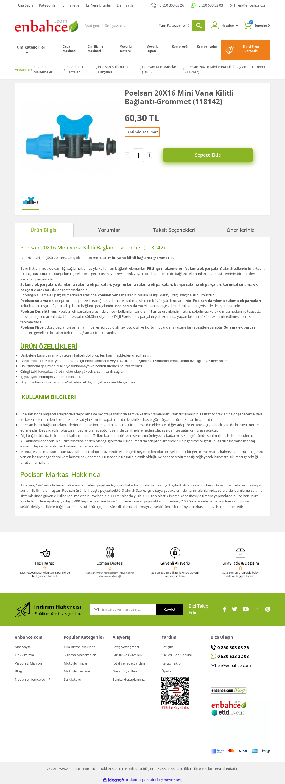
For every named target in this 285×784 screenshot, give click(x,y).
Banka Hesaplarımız (129, 679)
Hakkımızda (24, 654)
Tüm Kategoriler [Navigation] (30, 50)
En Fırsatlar (126, 5)
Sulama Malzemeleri (80, 654)
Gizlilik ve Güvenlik (127, 654)
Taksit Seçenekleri (174, 230)
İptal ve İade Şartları (129, 663)
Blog (18, 671)
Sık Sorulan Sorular (176, 654)
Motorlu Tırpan (152, 48)
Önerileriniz (240, 230)
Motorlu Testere (125, 48)
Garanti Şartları (125, 671)
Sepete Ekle (212, 155)
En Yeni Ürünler (98, 5)
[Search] (117, 25)
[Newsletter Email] (123, 609)
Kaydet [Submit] (169, 609)
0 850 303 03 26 (172, 5)
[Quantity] (138, 155)
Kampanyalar (207, 46)
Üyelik (166, 671)
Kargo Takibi (171, 663)
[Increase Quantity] (149, 155)
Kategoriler (48, 5)
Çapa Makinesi (69, 48)
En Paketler (71, 5)
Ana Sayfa (25, 5)
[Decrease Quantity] (127, 155)
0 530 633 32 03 (211, 5)
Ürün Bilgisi (44, 230)
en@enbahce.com (252, 5)
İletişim (167, 646)
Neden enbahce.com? (32, 679)
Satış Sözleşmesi (126, 646)
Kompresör (180, 46)
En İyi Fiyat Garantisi (251, 48)
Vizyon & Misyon (28, 663)
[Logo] (46, 25)
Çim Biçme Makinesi (96, 48)
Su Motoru (72, 679)
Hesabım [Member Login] (230, 25)
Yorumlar (109, 230)
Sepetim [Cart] (259, 23)
